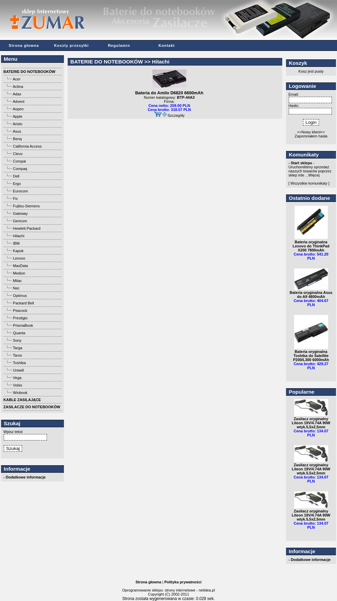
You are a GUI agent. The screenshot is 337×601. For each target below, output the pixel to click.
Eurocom (20, 191)
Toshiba (19, 363)
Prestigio (20, 318)
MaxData (20, 266)
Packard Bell (23, 303)
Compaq (20, 169)
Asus (17, 131)
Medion (19, 273)
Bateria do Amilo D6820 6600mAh (169, 93)
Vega (17, 378)
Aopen (18, 109)
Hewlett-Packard (26, 228)
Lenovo (19, 258)
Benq (17, 139)
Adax (17, 94)
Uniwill (18, 370)
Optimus (20, 296)
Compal (19, 161)
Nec (16, 288)
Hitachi (18, 236)
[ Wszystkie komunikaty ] (308, 183)
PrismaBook (23, 325)
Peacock (20, 310)
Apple (17, 116)
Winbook (20, 393)
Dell (16, 176)
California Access (27, 146)
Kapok (18, 251)
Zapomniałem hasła (311, 136)
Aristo (17, 124)
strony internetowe (180, 590)
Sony (17, 340)
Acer (16, 79)
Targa (17, 348)
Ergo (17, 184)
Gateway (20, 213)
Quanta (19, 333)
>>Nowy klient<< (311, 132)
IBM (16, 243)
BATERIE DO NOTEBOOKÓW (106, 61)
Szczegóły (176, 115)
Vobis (17, 385)
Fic (15, 198)
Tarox (17, 355)
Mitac (17, 281)
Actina (18, 86)
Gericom (20, 221)
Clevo (17, 154)
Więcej (314, 175)
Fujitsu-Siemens (26, 206)
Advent (18, 101)
